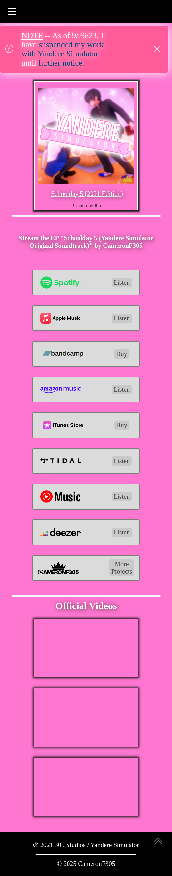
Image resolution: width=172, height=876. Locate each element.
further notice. (61, 62)
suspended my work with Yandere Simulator (62, 49)
